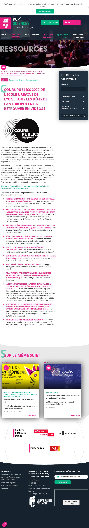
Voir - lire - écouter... (16, 36)
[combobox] (73, 115)
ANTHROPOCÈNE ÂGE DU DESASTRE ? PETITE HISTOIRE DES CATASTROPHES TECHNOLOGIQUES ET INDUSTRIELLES (30, 226)
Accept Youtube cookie (71, 502)
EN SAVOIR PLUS (45, 11)
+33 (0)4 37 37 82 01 (40, 494)
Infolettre (53, 22)
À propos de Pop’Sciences (78, 36)
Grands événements (48, 36)
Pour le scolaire (32, 35)
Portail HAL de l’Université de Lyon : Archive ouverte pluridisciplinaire (12, 477)
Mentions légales (8, 482)
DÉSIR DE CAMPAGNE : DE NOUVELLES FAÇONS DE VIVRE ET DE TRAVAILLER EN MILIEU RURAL (29, 237)
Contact (4, 488)
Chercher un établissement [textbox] (71, 115)
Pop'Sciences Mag (65, 36)
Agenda (4, 35)
